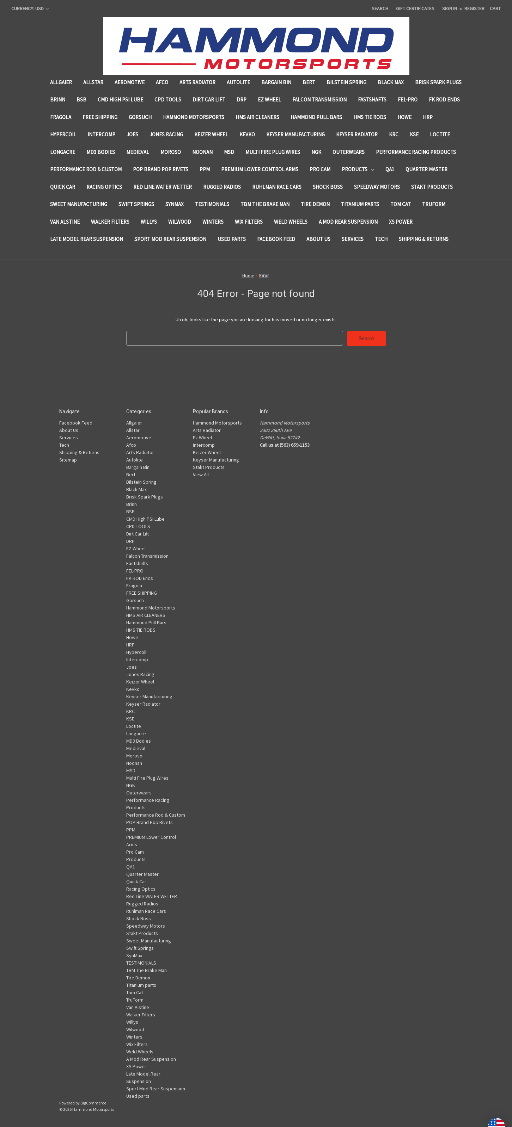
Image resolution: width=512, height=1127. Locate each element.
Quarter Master (426, 169)
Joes (132, 134)
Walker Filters (110, 221)
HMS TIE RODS (369, 117)
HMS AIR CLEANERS (257, 117)
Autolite (238, 82)
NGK (316, 152)
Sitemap (68, 459)
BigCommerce (93, 1102)
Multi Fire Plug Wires (272, 152)
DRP (241, 99)
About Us (318, 239)
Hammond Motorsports (193, 117)
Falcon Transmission (319, 99)
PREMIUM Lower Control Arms (259, 169)
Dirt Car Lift (209, 99)
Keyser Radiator (357, 134)
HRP (428, 117)
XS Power (401, 221)
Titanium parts (360, 204)
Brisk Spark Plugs (438, 82)
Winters (213, 221)
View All (201, 474)
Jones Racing (166, 134)
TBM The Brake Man (264, 204)
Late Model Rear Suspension (86, 239)
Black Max (391, 82)
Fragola (60, 117)
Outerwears (349, 152)
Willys (149, 221)
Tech (381, 239)
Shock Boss (328, 187)
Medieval (137, 152)
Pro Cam (320, 169)
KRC (393, 134)
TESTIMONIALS (212, 204)
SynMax (174, 204)
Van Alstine (65, 221)
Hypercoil (63, 134)
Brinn (57, 99)
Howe (404, 117)
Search (380, 8)
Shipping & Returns (424, 239)
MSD (229, 152)
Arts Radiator (197, 82)
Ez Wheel (202, 437)
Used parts (232, 239)
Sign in (449, 8)
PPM (205, 169)
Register (474, 8)
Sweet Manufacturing (78, 204)
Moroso (170, 152)
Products (358, 169)
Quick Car (62, 187)
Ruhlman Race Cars (276, 187)
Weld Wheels (290, 221)
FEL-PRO (407, 99)
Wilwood (179, 221)
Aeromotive (130, 82)
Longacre (62, 152)
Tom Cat (400, 204)
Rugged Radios (222, 187)
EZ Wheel (269, 99)
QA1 (389, 169)
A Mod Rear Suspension (348, 221)
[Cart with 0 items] (495, 8)
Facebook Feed (276, 239)
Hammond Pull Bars (316, 117)
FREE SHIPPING (100, 117)
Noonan (202, 152)
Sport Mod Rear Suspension (170, 239)
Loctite (440, 134)
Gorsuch (140, 117)
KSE (414, 134)
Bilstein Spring (346, 82)
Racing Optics (104, 187)
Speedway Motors (377, 187)
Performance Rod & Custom (86, 169)
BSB (81, 99)
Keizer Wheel (211, 134)
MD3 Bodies (100, 152)
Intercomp (101, 134)
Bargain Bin (276, 82)
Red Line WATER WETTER (162, 187)
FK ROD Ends (444, 99)
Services (353, 239)
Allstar (93, 82)
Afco (162, 82)
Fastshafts (372, 99)
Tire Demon (315, 204)
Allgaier (61, 82)
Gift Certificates (415, 8)
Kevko (247, 134)
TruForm (433, 204)
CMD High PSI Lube (120, 99)
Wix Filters (249, 221)
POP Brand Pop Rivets (160, 169)
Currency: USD (30, 8)
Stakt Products (432, 187)
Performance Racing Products (416, 152)
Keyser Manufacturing (295, 134)
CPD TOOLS (167, 99)
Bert (309, 82)
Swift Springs (136, 204)
